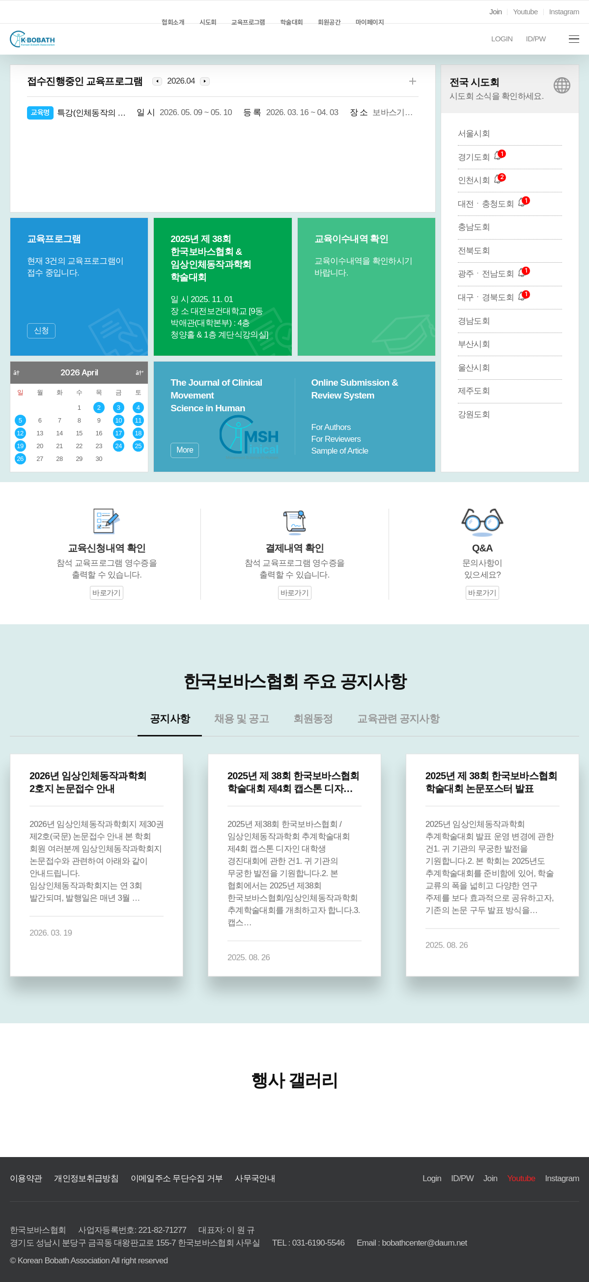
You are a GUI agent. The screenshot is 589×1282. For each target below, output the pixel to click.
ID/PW (532, 45)
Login (431, 1167)
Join (493, 11)
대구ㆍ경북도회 (489, 310)
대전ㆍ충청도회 (489, 216)
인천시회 (479, 193)
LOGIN (500, 45)
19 (20, 446)
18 (138, 433)
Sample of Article (340, 451)
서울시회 (472, 146)
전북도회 (472, 263)
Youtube (524, 11)
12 (20, 433)
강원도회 (472, 427)
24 (118, 446)
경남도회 (472, 333)
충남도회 (472, 240)
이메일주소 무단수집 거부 (159, 1167)
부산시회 (472, 357)
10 (118, 421)
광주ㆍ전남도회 (489, 286)
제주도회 (472, 404)
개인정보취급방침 (78, 1167)
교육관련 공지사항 (387, 735)
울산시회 (472, 380)
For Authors (331, 427)
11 (138, 421)
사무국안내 (229, 1167)
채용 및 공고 (247, 735)
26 (20, 459)
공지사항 (183, 735)
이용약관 (24, 1167)
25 (138, 446)
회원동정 (312, 735)
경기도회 (479, 169)
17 (118, 433)
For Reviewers (335, 439)
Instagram (563, 11)
